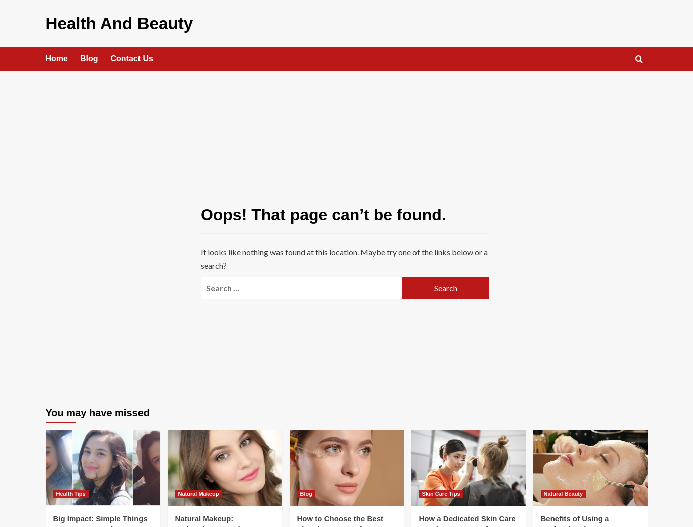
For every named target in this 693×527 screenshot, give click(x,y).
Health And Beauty (112, 22)
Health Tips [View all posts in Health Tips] (71, 492)
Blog (89, 57)
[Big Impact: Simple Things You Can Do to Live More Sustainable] (103, 466)
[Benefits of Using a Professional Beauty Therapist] (590, 466)
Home (57, 57)
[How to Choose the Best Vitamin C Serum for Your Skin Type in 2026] (347, 466)
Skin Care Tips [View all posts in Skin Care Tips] (441, 492)
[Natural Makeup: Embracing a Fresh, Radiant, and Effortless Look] (225, 466)
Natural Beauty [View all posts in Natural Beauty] (563, 492)
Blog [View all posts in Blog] (306, 492)
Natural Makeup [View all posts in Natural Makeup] (198, 492)
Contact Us (132, 57)
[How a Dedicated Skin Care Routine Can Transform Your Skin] (468, 466)
